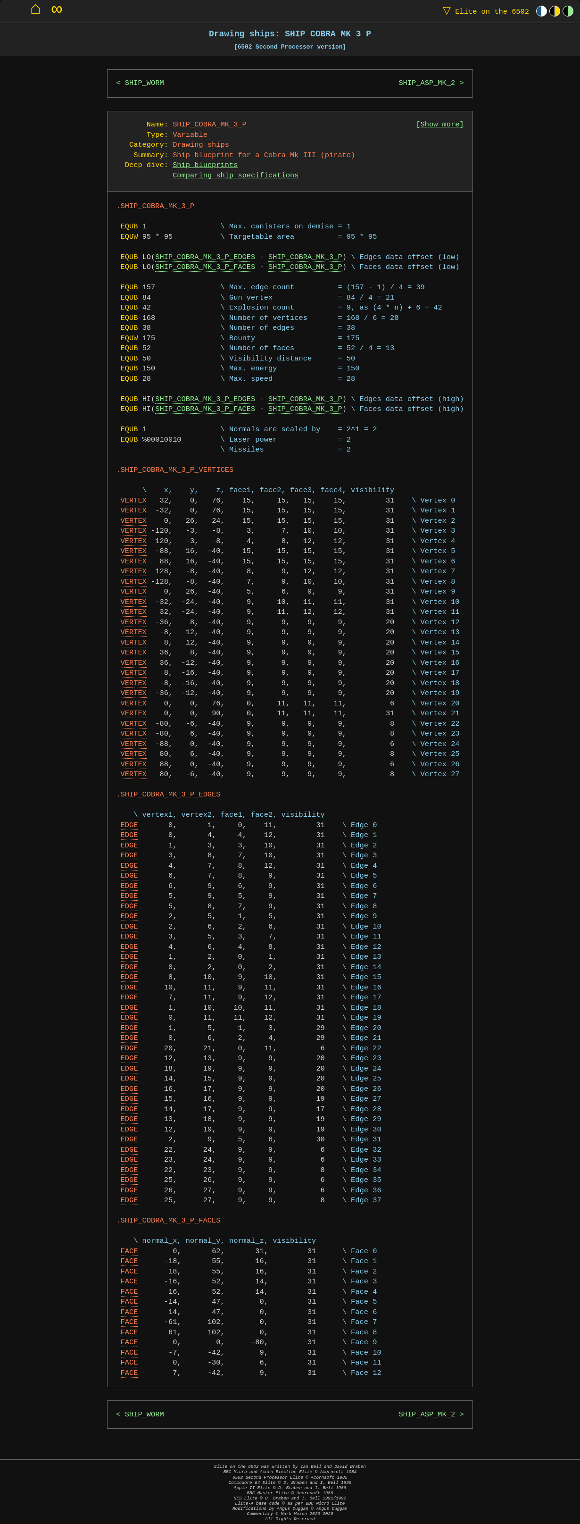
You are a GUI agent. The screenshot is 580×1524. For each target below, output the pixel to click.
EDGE (129, 825)
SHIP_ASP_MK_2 (426, 83)
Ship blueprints (205, 165)
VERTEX (134, 501)
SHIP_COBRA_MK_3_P (305, 257)
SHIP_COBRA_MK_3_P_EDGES (205, 257)
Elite (484, 11)
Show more (440, 125)
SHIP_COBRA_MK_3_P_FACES (205, 267)
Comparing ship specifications (235, 176)
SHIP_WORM (144, 83)
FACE (129, 1251)
